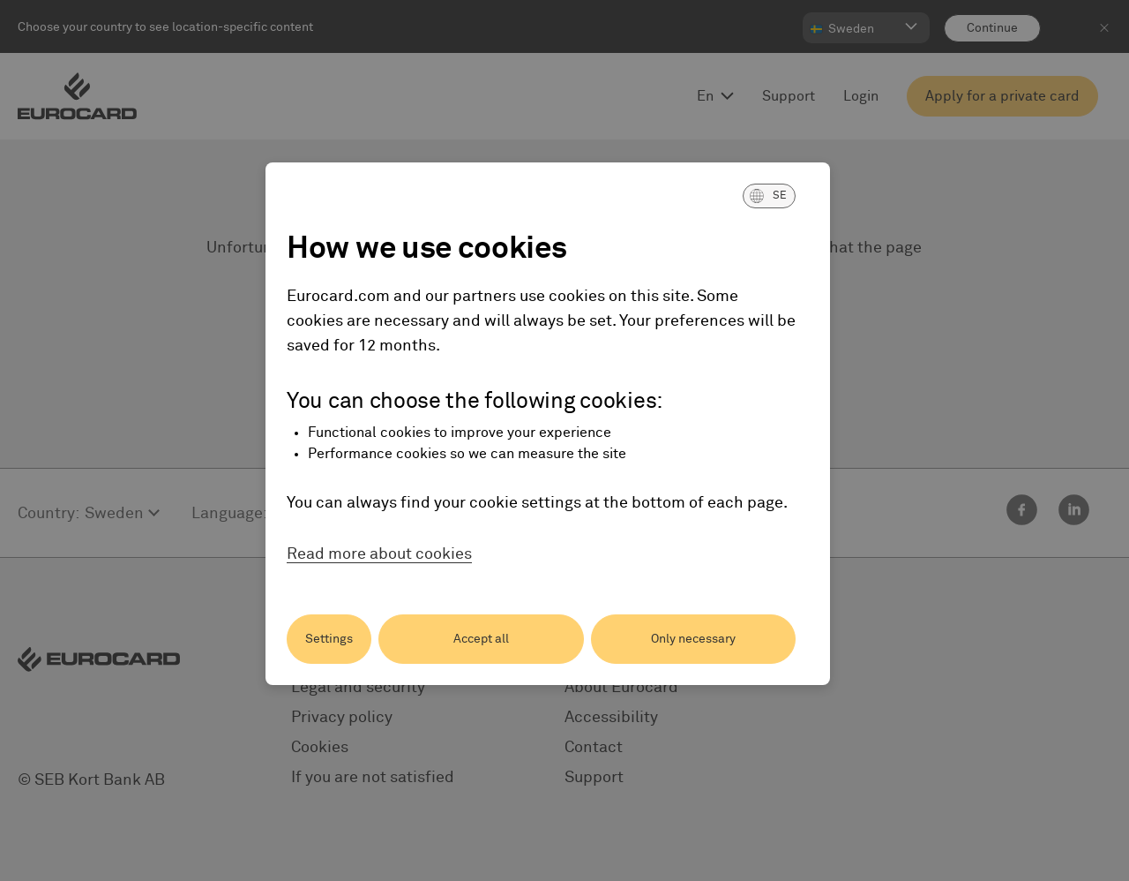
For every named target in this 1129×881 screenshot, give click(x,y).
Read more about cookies (379, 554)
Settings (329, 639)
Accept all (481, 639)
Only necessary (693, 639)
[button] (769, 196)
